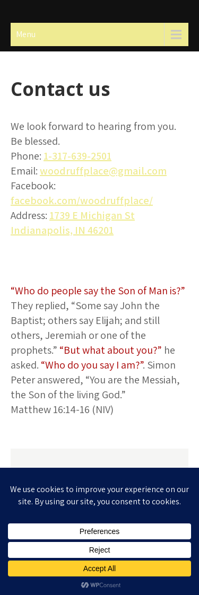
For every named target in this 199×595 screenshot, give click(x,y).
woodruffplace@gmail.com (103, 171)
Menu (26, 34)
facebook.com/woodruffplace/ (82, 200)
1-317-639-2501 (77, 156)
